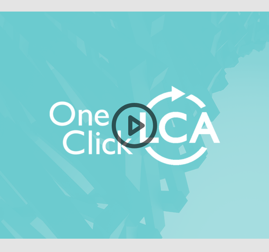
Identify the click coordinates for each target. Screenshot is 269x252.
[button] (134, 126)
